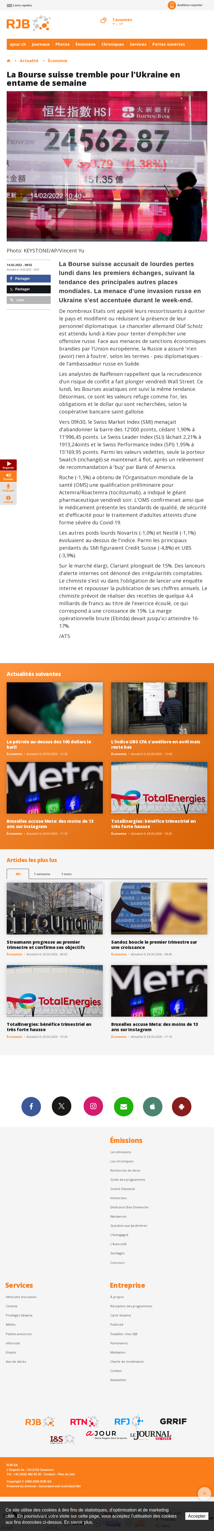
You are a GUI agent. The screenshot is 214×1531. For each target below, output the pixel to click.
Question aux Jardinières (128, 1225)
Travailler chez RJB (123, 1334)
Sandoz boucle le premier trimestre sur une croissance (154, 944)
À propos (117, 1297)
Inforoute (13, 1343)
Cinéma (11, 1306)
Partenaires (119, 1343)
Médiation (117, 1352)
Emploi (11, 1352)
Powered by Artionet (21, 1486)
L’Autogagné (119, 1235)
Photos (62, 44)
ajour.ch (18, 44)
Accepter (197, 1516)
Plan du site (66, 1474)
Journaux (41, 44)
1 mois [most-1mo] (66, 874)
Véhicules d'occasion (21, 1297)
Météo (11, 1324)
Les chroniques (121, 1161)
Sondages (117, 1253)
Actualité (29, 60)
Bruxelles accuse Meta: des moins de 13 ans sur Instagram (50, 823)
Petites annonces (18, 1334)
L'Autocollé (118, 1244)
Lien (17, 300)
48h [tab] (18, 874)
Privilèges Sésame (19, 1315)
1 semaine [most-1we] (42, 874)
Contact (116, 1370)
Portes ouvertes (168, 44)
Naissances (118, 1216)
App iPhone (152, 1106)
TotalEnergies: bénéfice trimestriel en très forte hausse (153, 823)
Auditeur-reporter (185, 5)
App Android (181, 1106)
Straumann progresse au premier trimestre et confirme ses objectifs (46, 944)
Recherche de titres (125, 1170)
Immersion (118, 1198)
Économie (57, 60)
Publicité (116, 1324)
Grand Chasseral (122, 1189)
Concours (117, 1262)
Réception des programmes (131, 1306)
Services (138, 44)
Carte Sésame (120, 1315)
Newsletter (118, 1380)
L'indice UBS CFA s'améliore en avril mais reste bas (155, 744)
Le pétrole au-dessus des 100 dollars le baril (49, 744)
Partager (20, 278)
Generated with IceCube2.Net (60, 1486)
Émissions (86, 44)
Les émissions (120, 1152)
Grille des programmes (127, 1179)
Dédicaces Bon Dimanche (129, 1207)
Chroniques (112, 44)
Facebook (31, 1106)
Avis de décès (16, 1361)
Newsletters (123, 1106)
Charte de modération (127, 1361)
